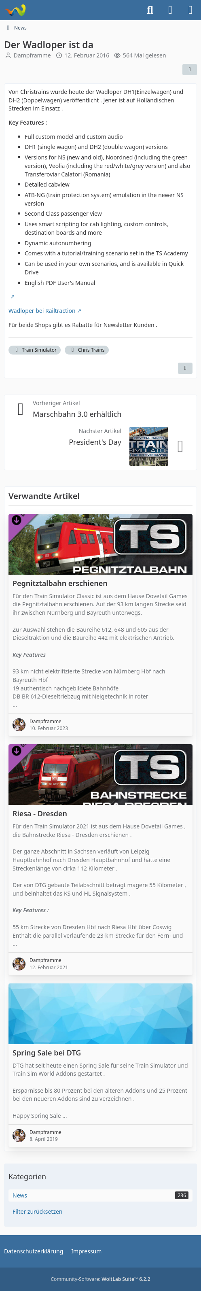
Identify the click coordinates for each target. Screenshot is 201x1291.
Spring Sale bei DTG (47, 1052)
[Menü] (190, 10)
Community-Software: (100, 1279)
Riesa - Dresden (40, 813)
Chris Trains (87, 349)
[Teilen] (189, 69)
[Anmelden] (170, 10)
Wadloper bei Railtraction (42, 310)
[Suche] (150, 10)
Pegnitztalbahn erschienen (60, 583)
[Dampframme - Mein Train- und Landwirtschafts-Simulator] (15, 10)
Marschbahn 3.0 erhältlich (77, 414)
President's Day (95, 441)
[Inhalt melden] (185, 368)
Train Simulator (35, 349)
